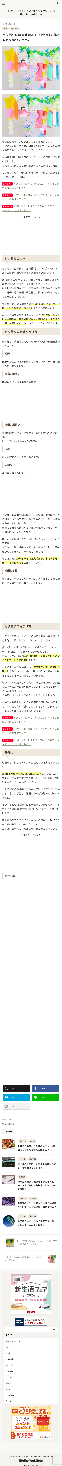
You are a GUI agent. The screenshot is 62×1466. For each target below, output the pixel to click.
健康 (8, 1389)
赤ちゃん (10, 1371)
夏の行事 (7, 1119)
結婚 (8, 1353)
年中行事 (10, 1395)
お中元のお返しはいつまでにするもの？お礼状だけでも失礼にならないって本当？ (36, 1185)
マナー (9, 1377)
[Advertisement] (31, 235)
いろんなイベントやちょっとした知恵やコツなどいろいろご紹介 (31, 1453)
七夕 (6, 1123)
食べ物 (9, 1401)
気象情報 (10, 1359)
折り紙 (11, 1123)
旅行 (8, 1347)
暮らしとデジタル (14, 1341)
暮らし (9, 1383)
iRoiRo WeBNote (31, 14)
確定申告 (10, 1365)
